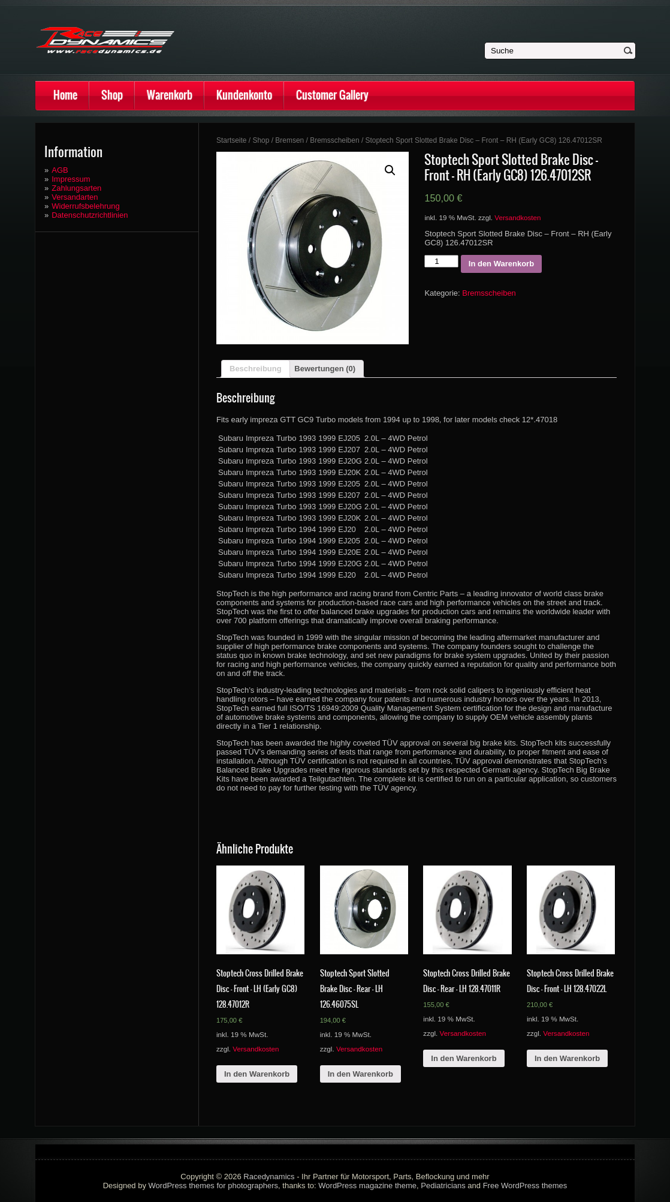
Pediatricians (443, 1185)
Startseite (231, 140)
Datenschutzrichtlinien (90, 215)
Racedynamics (268, 1176)
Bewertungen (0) (324, 368)
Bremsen (289, 140)
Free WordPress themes (525, 1185)
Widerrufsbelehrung (85, 206)
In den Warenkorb (501, 263)
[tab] (255, 369)
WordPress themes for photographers (214, 1185)
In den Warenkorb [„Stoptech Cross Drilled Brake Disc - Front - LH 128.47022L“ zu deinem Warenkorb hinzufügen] (567, 1058)
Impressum (71, 179)
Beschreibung (256, 368)
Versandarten (75, 197)
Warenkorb (169, 95)
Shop (112, 95)
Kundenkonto (244, 95)
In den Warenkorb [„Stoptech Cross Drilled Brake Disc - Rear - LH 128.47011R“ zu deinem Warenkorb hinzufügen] (463, 1058)
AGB (60, 170)
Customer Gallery (332, 95)
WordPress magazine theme (367, 1185)
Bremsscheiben (334, 140)
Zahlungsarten (76, 188)
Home (65, 95)
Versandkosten (517, 217)
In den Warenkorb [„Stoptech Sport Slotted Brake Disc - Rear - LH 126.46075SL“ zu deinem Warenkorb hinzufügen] (360, 1073)
